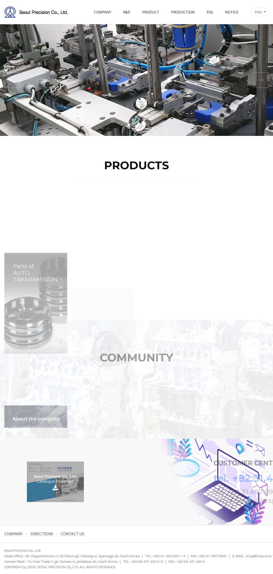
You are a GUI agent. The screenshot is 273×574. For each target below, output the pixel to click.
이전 (12, 80)
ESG (210, 12)
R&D (126, 12)
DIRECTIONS (41, 533)
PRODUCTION (183, 12)
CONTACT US (72, 533)
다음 (261, 80)
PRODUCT (150, 12)
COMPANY (102, 12)
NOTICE (231, 12)
